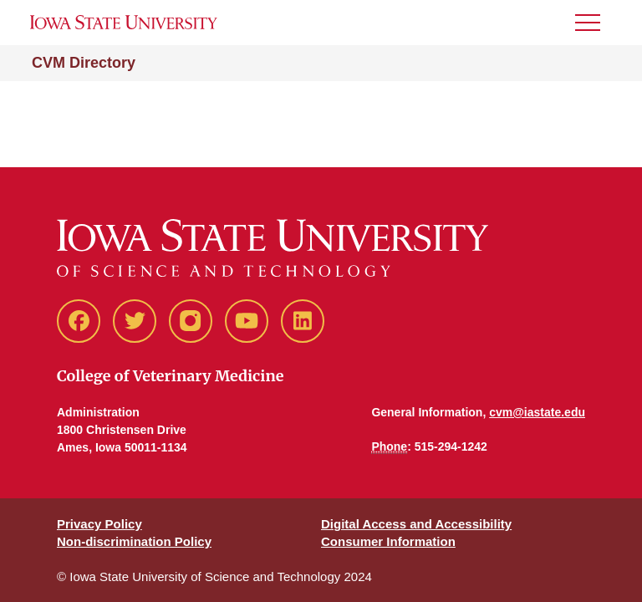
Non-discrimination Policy (134, 541)
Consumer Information (388, 541)
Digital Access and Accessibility (416, 524)
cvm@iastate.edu (537, 412)
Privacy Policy (99, 524)
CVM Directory (83, 62)
